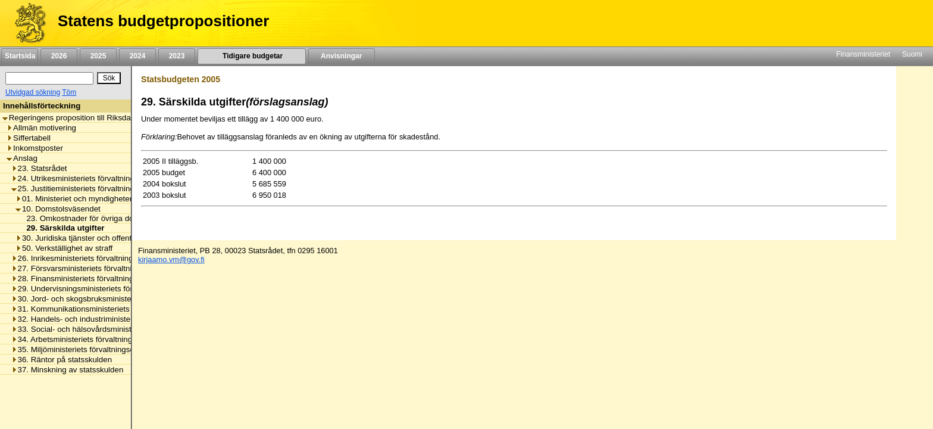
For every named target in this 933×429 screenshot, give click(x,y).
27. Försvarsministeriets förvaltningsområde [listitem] (91, 268)
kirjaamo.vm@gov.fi (171, 259)
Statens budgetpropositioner (163, 21)
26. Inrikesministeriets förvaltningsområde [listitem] (87, 258)
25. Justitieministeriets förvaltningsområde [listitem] (88, 188)
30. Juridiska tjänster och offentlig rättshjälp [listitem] (94, 238)
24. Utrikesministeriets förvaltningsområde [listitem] (88, 178)
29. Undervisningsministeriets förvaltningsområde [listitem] (101, 288)
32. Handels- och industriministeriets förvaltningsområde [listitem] (113, 319)
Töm (69, 92)
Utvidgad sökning (32, 92)
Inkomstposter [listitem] (35, 148)
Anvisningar (341, 56)
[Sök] (49, 78)
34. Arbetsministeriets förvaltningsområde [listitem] (87, 339)
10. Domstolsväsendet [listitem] (58, 208)
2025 (98, 56)
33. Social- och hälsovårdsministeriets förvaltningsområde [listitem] (116, 329)
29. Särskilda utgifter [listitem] (62, 227)
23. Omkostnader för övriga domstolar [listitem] (89, 218)
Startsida (20, 56)
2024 (137, 56)
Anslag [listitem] (22, 158)
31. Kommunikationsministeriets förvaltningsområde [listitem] (105, 308)
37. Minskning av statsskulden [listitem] (67, 369)
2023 (177, 56)
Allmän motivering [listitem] (41, 127)
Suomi (912, 54)
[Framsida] (26, 23)
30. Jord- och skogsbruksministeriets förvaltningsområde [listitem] (113, 298)
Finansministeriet (863, 54)
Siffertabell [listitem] (29, 137)
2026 (59, 56)
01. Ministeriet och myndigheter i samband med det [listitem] (108, 198)
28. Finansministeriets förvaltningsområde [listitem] (88, 278)
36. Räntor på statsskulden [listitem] (61, 359)
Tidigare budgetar (251, 56)
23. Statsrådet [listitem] (39, 168)
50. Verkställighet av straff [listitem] (63, 248)
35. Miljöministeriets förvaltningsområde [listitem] (84, 349)
